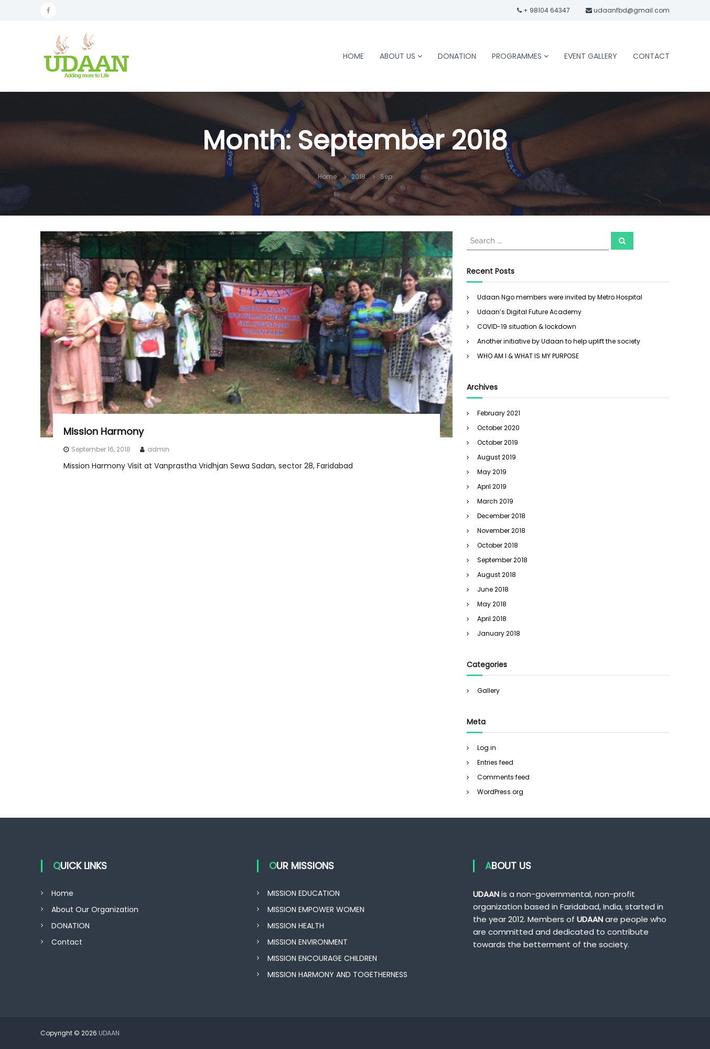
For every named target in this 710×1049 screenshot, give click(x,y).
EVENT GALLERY (590, 56)
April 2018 (492, 618)
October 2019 (497, 442)
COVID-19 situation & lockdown (526, 326)
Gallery (488, 690)
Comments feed (503, 777)
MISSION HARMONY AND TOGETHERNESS (337, 974)
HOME (353, 56)
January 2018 (498, 633)
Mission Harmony (103, 431)
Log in (486, 747)
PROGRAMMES (517, 56)
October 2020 (498, 427)
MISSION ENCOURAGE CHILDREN (322, 958)
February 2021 (498, 413)
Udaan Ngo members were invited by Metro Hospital (559, 297)
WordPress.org (500, 791)
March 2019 (495, 501)
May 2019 (492, 471)
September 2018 (502, 559)
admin (158, 449)
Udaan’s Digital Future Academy (529, 311)
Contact (66, 942)
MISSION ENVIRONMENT (307, 942)
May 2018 (492, 604)
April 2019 (492, 486)
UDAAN (109, 1033)
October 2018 (497, 545)
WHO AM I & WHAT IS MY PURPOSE (528, 355)
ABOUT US (397, 56)
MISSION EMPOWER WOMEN (315, 909)
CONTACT (651, 56)
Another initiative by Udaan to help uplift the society (558, 341)
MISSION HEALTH (295, 925)
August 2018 (496, 574)
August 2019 (496, 457)
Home (62, 893)
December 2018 (501, 515)
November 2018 (501, 530)
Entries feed (495, 762)
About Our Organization (94, 909)
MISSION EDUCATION (303, 893)
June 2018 (493, 589)
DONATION (457, 56)
